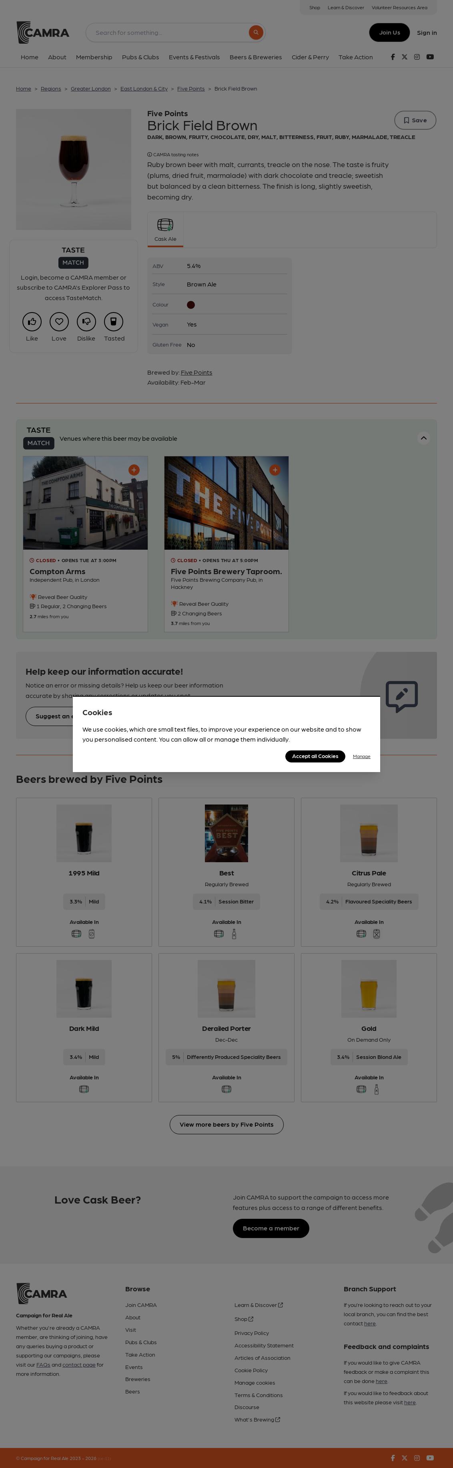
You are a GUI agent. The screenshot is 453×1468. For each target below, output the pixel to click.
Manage (362, 756)
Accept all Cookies (315, 755)
